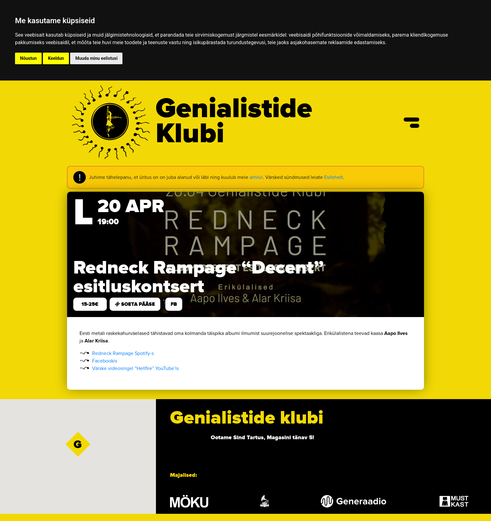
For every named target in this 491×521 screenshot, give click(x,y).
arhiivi (256, 177)
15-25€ (90, 304)
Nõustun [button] (28, 58)
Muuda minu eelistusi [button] (96, 58)
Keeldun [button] (56, 58)
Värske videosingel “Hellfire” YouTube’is (135, 368)
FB (174, 304)
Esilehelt (333, 177)
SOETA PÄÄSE (135, 304)
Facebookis (104, 360)
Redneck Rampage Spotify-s (123, 353)
